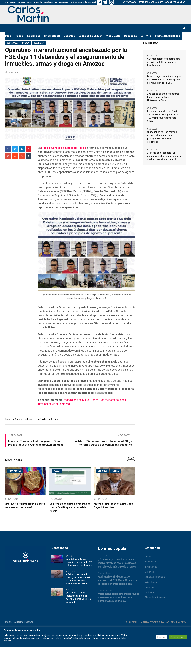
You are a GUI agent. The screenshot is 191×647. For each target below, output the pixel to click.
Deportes (102, 471)
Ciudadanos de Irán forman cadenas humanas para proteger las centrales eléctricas (162, 137)
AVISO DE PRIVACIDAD (176, 622)
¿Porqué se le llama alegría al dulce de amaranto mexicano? (25, 505)
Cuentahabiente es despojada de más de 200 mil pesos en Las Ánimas (45, 2)
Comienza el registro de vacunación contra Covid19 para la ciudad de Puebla (69, 507)
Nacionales (150, 562)
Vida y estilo (15, 471)
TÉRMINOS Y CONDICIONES (152, 622)
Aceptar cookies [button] (178, 636)
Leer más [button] (161, 636)
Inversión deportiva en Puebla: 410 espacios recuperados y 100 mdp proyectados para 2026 (163, 116)
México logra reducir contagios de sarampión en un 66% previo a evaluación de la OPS (164, 80)
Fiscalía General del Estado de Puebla (64, 148)
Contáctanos (131, 622)
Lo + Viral (149, 593)
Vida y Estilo (151, 583)
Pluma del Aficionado (155, 598)
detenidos (31, 419)
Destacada (12, 43)
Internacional (151, 567)
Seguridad (39, 43)
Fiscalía (43, 419)
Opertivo (54, 419)
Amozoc (18, 419)
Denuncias (150, 588)
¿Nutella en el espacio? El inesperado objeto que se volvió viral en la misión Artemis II (164, 156)
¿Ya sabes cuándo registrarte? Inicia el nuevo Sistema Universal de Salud (163, 97)
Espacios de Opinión (155, 577)
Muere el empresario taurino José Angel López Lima (113, 505)
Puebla (25, 43)
